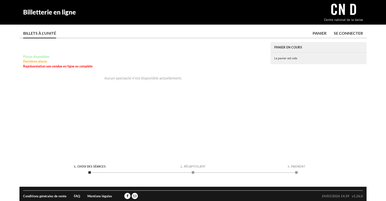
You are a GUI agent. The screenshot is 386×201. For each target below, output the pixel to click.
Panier (319, 33)
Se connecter (348, 33)
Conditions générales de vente (44, 196)
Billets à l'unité (39, 33)
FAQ (77, 196)
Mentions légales (99, 196)
